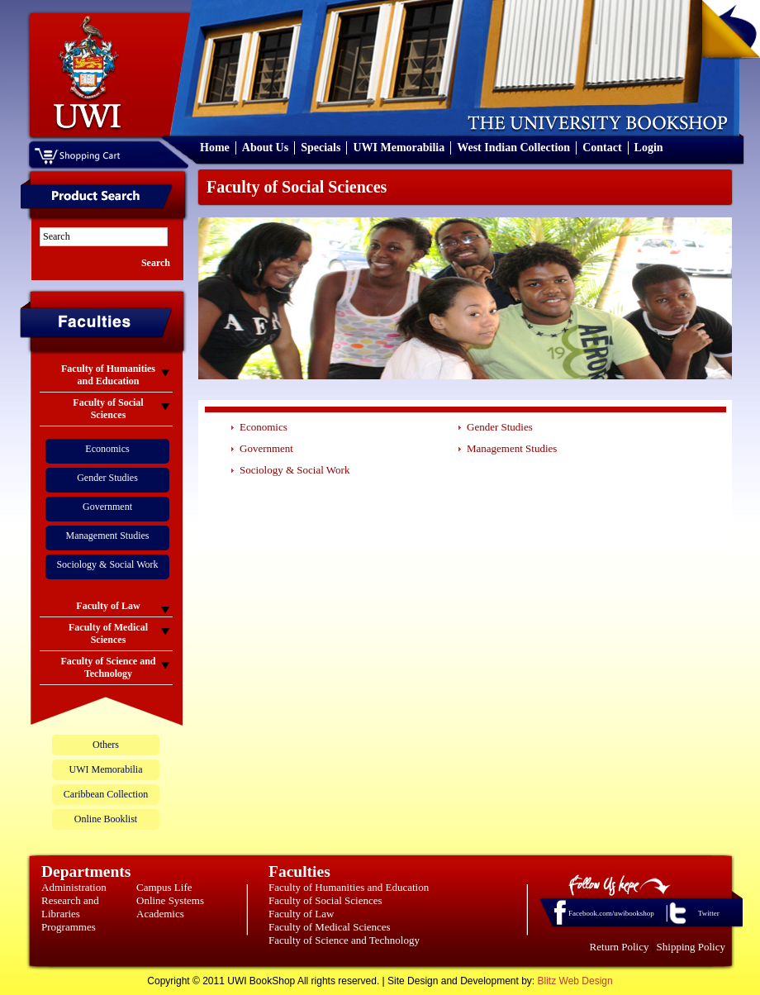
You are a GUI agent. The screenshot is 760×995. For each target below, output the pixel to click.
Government (107, 506)
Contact (601, 147)
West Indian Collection (513, 147)
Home (215, 147)
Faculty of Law (301, 913)
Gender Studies (107, 477)
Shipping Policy (691, 946)
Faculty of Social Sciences (325, 900)
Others (106, 744)
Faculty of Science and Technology (344, 940)
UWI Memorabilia (398, 147)
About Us (265, 147)
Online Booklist (105, 819)
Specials (320, 147)
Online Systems (170, 900)
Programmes (68, 927)
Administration (74, 887)
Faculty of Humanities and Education (348, 887)
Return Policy (619, 946)
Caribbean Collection (106, 794)
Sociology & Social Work (107, 564)
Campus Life (164, 887)
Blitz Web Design (575, 981)
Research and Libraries (70, 907)
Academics (160, 913)
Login (648, 147)
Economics (107, 449)
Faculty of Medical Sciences (329, 927)
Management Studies (108, 535)
